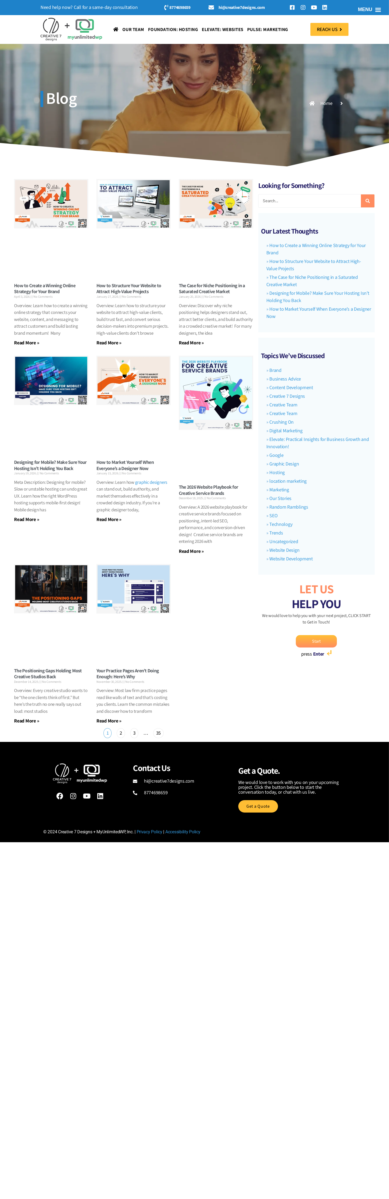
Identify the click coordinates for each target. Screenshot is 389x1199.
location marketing (288, 481)
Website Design (284, 550)
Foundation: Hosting (173, 29)
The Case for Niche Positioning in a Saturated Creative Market (212, 288)
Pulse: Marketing (267, 29)
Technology (280, 524)
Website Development (291, 559)
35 (158, 732)
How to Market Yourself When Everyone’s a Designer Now (125, 465)
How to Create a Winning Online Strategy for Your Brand (44, 288)
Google (276, 455)
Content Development (291, 387)
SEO (273, 515)
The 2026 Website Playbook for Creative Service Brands (208, 490)
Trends (276, 533)
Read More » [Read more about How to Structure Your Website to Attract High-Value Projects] (109, 343)
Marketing (279, 490)
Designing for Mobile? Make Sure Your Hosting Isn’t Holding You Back (50, 465)
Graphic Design (284, 464)
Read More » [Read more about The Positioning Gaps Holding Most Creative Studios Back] (26, 721)
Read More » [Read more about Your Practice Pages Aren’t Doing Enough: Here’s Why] (109, 721)
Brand (275, 370)
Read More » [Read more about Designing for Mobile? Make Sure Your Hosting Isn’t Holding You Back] (26, 519)
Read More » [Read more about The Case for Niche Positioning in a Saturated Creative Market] (191, 343)
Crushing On (281, 422)
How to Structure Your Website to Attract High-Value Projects (128, 288)
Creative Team (283, 405)
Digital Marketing (285, 430)
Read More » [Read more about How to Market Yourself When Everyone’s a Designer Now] (109, 519)
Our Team (133, 29)
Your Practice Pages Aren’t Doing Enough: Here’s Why (127, 673)
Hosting (277, 472)
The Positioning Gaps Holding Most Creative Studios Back (48, 673)
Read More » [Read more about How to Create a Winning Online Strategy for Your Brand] (26, 343)
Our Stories (280, 498)
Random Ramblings (288, 507)
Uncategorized (283, 541)
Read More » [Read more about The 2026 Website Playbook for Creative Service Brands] (191, 551)
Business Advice (285, 379)
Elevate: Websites (222, 29)
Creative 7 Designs (287, 396)
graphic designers (151, 482)
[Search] (367, 200)
